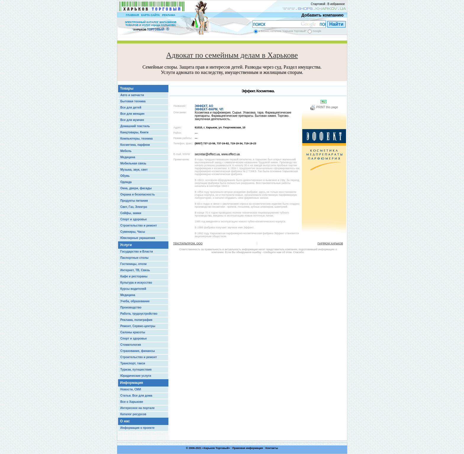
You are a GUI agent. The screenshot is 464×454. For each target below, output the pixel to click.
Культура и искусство (136, 282)
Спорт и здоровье (133, 219)
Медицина (127, 157)
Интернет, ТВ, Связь (135, 270)
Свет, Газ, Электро (133, 207)
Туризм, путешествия (136, 369)
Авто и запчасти (132, 95)
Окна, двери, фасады (136, 188)
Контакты (271, 448)
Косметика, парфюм (135, 144)
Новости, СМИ (130, 389)
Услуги (126, 245)
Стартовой (318, 4)
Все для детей (130, 107)
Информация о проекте (137, 427)
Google (316, 31)
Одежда (126, 182)
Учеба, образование (135, 301)
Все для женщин (132, 113)
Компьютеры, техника (136, 138)
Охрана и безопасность (137, 194)
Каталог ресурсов (133, 414)
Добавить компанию (321, 15)
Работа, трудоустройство (138, 313)
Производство (130, 307)
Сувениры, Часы (132, 231)
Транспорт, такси (132, 363)
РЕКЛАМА (168, 15)
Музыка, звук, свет (134, 169)
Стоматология (130, 344)
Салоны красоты (132, 332)
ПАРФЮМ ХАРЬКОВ (330, 243)
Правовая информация (247, 448)
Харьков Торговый (216, 448)
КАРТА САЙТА (150, 15)
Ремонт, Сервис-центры (137, 326)
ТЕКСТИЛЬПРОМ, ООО (187, 243)
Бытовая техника (133, 101)
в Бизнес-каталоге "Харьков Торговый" (282, 31)
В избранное (336, 4)
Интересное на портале (137, 408)
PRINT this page (324, 107)
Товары (126, 88)
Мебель (126, 151)
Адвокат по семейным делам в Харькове (232, 55)
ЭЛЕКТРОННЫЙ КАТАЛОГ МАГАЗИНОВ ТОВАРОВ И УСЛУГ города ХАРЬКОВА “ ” (150, 26)
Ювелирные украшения (137, 238)
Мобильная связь (133, 163)
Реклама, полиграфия (136, 319)
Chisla (239, 451)
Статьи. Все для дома (136, 395)
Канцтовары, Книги (134, 132)
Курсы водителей (133, 288)
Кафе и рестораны (134, 276)
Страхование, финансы (137, 351)
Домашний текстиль (135, 126)
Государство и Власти (136, 251)
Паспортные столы (134, 257)
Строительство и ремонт (138, 225)
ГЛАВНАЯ (132, 15)
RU (323, 101)
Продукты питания (134, 200)
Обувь (125, 175)
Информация (131, 383)
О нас (125, 421)
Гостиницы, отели (133, 264)
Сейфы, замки (130, 213)
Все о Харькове (131, 401)
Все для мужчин (132, 120)
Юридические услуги (135, 375)
